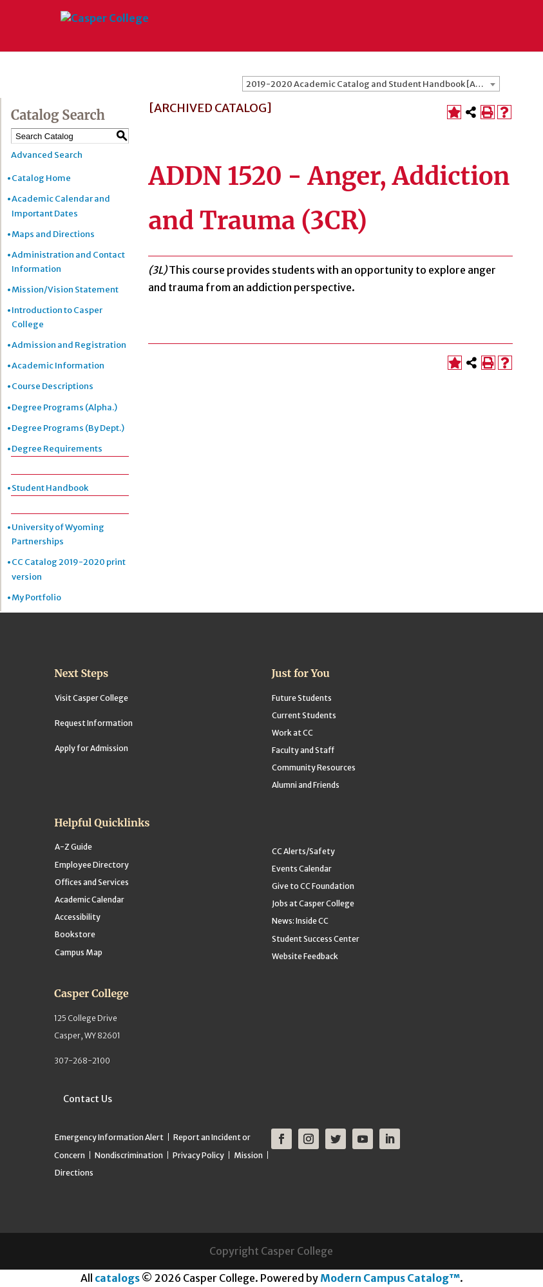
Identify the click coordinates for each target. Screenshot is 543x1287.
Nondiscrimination (129, 1155)
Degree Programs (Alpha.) (64, 407)
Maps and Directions (53, 234)
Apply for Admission (91, 748)
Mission (248, 1155)
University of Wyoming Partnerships (58, 534)
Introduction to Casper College (57, 317)
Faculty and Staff (303, 750)
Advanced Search (46, 154)
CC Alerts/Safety (303, 851)
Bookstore (75, 934)
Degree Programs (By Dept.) (68, 428)
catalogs (117, 1278)
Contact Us (87, 1099)
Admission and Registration (69, 344)
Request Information (94, 723)
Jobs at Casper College (313, 903)
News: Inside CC (300, 921)
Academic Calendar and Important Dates (61, 205)
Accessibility (77, 917)
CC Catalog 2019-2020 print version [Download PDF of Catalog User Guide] (69, 569)
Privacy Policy (198, 1155)
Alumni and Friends (305, 785)
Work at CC (292, 733)
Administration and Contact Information (68, 261)
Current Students (304, 715)
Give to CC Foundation (313, 886)
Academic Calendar (89, 899)
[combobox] (371, 83)
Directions (74, 1172)
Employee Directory (92, 865)
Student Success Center (315, 939)
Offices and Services (92, 882)
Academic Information (58, 365)
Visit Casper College (91, 698)
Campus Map (78, 952)
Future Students (302, 698)
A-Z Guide (73, 847)
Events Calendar (302, 868)
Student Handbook (50, 487)
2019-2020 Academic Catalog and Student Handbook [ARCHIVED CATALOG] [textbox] (372, 84)
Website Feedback (305, 956)
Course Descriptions (52, 386)
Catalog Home (41, 178)
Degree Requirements (57, 448)
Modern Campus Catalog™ (390, 1278)
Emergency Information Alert (109, 1137)
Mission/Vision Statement (65, 289)
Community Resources (314, 767)
